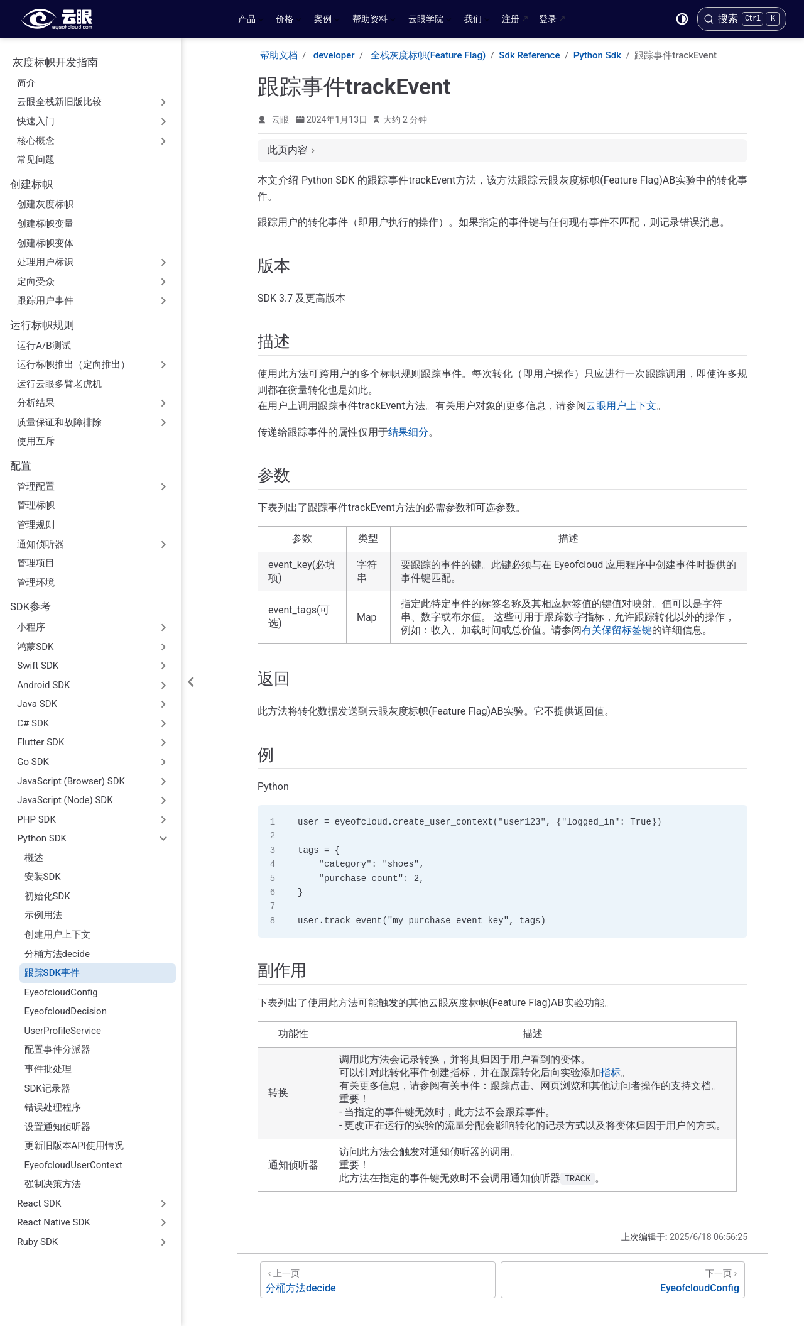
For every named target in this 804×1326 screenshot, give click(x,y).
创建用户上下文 (57, 934)
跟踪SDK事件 (52, 972)
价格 (288, 21)
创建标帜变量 (45, 223)
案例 (327, 21)
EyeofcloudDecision (65, 1011)
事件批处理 (48, 1069)
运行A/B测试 (43, 345)
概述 (33, 857)
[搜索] (741, 19)
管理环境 (36, 582)
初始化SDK (47, 896)
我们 (477, 21)
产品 (251, 21)
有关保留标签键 (617, 630)
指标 (610, 1072)
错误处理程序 (52, 1107)
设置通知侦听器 (57, 1126)
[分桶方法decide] (378, 1279)
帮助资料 (374, 21)
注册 (510, 19)
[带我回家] (61, 19)
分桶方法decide (57, 954)
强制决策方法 (52, 1184)
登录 (548, 19)
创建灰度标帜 (45, 204)
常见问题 (36, 159)
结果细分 (408, 432)
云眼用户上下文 (621, 406)
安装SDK (42, 876)
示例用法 (43, 915)
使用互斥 (36, 441)
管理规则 (36, 524)
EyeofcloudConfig (61, 992)
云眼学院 (430, 21)
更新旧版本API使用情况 (74, 1145)
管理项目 (36, 563)
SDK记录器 (47, 1088)
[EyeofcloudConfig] (623, 1279)
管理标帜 (36, 505)
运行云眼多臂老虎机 (59, 384)
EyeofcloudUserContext (73, 1165)
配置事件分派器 (57, 1049)
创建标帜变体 (45, 243)
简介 (26, 83)
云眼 (280, 119)
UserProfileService (62, 1030)
